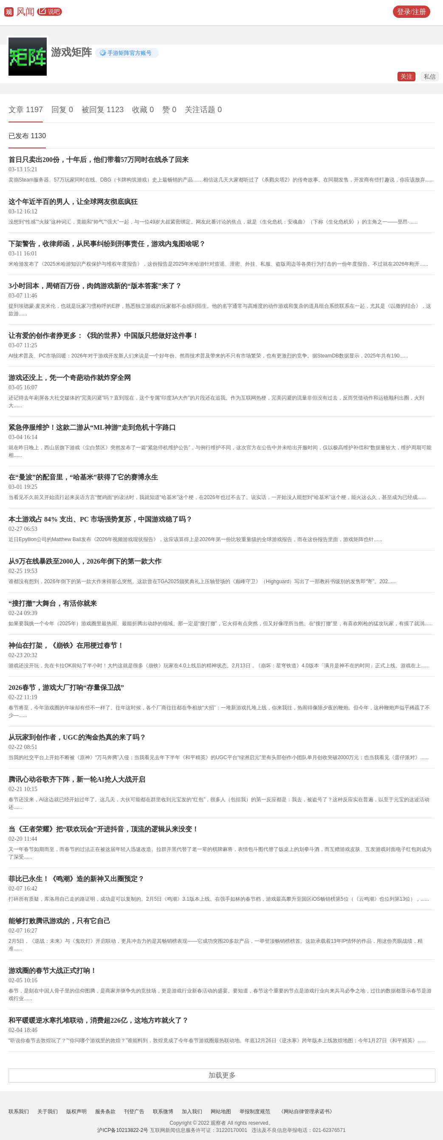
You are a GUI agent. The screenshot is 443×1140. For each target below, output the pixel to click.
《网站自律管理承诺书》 (307, 1111)
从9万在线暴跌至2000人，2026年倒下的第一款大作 (84, 561)
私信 (430, 76)
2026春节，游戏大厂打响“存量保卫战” (66, 687)
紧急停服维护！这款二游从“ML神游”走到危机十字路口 (92, 427)
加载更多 (222, 1075)
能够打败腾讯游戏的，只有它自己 (59, 920)
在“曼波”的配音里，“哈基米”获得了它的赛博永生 (83, 477)
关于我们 (47, 1111)
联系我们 (18, 1111)
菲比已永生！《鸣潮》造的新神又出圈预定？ (76, 878)
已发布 (27, 135)
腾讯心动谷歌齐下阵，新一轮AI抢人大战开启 (76, 779)
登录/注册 (411, 11)
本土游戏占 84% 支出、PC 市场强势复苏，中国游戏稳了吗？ (100, 519)
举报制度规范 (255, 1111)
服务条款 (105, 1111)
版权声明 (76, 1111)
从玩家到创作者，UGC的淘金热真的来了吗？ (77, 737)
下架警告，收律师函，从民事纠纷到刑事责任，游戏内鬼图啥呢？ (107, 243)
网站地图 (221, 1111)
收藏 (143, 109)
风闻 (25, 11)
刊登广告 (134, 1111)
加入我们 (192, 1111)
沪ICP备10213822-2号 (122, 1130)
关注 (406, 76)
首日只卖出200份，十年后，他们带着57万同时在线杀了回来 (98, 159)
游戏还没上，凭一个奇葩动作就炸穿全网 (69, 377)
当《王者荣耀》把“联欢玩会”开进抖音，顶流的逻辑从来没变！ (103, 829)
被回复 (103, 109)
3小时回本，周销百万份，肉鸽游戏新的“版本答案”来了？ (95, 285)
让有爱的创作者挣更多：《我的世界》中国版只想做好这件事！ (103, 335)
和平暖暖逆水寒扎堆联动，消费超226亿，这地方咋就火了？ (98, 1020)
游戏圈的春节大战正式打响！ (52, 970)
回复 (62, 109)
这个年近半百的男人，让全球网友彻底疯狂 (73, 201)
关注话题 (203, 109)
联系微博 (163, 1111)
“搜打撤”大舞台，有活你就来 (52, 603)
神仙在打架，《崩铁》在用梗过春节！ (66, 645)
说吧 (49, 12)
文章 (25, 109)
